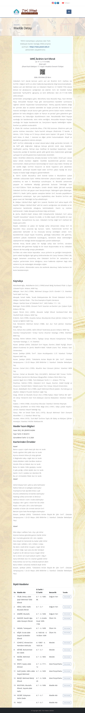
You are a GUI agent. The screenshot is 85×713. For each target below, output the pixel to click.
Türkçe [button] (66, 3)
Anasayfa (17, 25)
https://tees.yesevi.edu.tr (39, 47)
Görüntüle (67, 597)
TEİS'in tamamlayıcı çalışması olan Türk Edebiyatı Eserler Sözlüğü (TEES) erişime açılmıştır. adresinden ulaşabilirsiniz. (35, 45)
